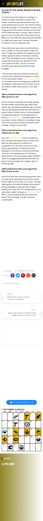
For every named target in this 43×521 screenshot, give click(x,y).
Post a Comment (12, 283)
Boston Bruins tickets (31, 79)
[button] (12, 275)
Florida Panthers (15, 138)
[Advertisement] (21, 243)
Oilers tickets (32, 192)
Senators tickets (15, 117)
